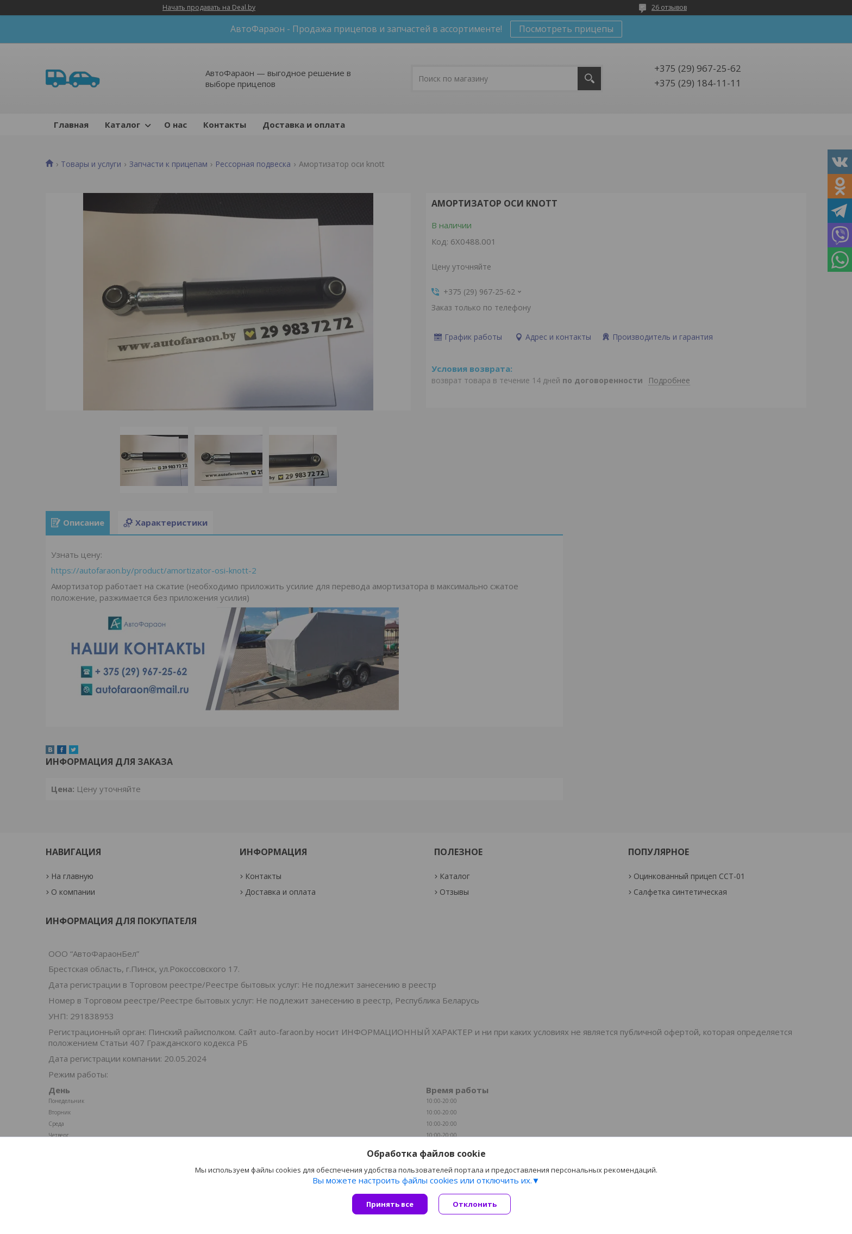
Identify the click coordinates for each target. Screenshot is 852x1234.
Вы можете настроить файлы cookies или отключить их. (422, 1180)
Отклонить (475, 1204)
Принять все (390, 1204)
